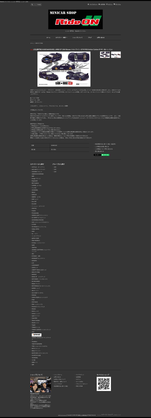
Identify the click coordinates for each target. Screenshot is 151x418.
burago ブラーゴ (36, 178)
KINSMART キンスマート (38, 258)
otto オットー (35, 290)
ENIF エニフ (35, 199)
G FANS (34, 224)
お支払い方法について (59, 379)
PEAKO (34, 309)
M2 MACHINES (36, 281)
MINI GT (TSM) (39, 43)
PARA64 (34, 295)
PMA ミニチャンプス (37, 304)
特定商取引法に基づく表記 (61, 386)
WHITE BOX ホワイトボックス (40, 353)
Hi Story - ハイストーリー (38, 243)
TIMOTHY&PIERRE (37, 344)
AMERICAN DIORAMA (38, 174)
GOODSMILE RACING (38, 220)
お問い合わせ (100, 37)
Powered (109, 415)
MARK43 (34, 274)
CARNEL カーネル (36, 185)
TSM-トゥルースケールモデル (39, 346)
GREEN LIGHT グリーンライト (40, 215)
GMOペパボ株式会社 (82, 415)
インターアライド (36, 236)
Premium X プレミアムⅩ (38, 306)
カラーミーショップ (62, 415)
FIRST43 (34, 208)
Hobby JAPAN (35, 229)
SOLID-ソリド (35, 322)
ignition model (35, 238)
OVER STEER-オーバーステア (40, 297)
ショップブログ (58, 384)
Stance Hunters (36, 320)
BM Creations (35, 183)
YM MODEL (35, 357)
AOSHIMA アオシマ (37, 171)
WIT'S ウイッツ (36, 348)
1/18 (55, 171)
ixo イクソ (35, 233)
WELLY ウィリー (36, 351)
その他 (33, 360)
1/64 (55, 167)
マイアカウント (93, 4)
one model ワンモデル (37, 293)
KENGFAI (34, 260)
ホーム (48, 37)
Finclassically (35, 213)
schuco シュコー (36, 313)
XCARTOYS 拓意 (36, 355)
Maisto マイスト (36, 283)
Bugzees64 (35, 181)
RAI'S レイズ (35, 311)
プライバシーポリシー (82, 384)
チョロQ (34, 187)
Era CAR (34, 201)
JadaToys (34, 247)
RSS (77, 386)
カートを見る (79, 381)
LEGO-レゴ (35, 267)
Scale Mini (34, 318)
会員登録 (102, 4)
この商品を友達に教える (102, 146)
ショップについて (78, 37)
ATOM (81, 386)
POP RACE (35, 302)
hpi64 (33, 245)
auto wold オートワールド (38, 169)
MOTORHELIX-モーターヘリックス (41, 286)
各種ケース (35, 362)
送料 (33, 364)
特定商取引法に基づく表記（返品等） (105, 144)
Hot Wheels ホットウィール (39, 226)
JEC (33, 253)
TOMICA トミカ (36, 327)
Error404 (34, 204)
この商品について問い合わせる (104, 149)
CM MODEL (35, 190)
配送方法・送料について (60, 381)
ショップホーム (58, 374)
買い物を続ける (99, 151)
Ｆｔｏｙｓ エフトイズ (38, 206)
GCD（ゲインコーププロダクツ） (40, 222)
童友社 (33, 192)
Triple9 (33, 325)
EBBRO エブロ (36, 197)
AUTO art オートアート (38, 167)
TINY (33, 332)
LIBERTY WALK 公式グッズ (39, 270)
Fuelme (34, 210)
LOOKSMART (35, 265)
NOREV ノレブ (36, 288)
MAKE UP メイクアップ (38, 276)
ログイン (110, 4)
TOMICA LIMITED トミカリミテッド (41, 329)
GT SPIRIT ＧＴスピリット (39, 217)
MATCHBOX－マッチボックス (39, 279)
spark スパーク (36, 316)
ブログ (90, 37)
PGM (33, 299)
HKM (33, 231)
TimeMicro (34, 341)
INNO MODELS (36, 240)
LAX (33, 263)
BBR (33, 176)
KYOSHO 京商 (36, 256)
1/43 (55, 169)
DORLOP (34, 194)
